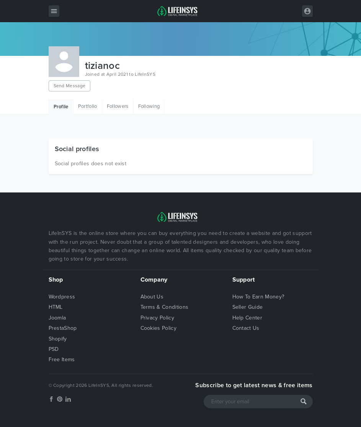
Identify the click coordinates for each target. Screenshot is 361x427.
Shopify (58, 339)
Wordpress (62, 296)
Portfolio (87, 106)
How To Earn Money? (258, 296)
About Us (152, 296)
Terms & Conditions (164, 307)
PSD (54, 349)
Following (149, 106)
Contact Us (246, 328)
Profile (61, 107)
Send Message (70, 85)
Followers (118, 106)
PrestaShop (63, 328)
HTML (56, 307)
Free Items (62, 359)
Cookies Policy (158, 328)
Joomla (57, 318)
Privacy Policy (157, 318)
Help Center (247, 318)
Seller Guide (247, 307)
